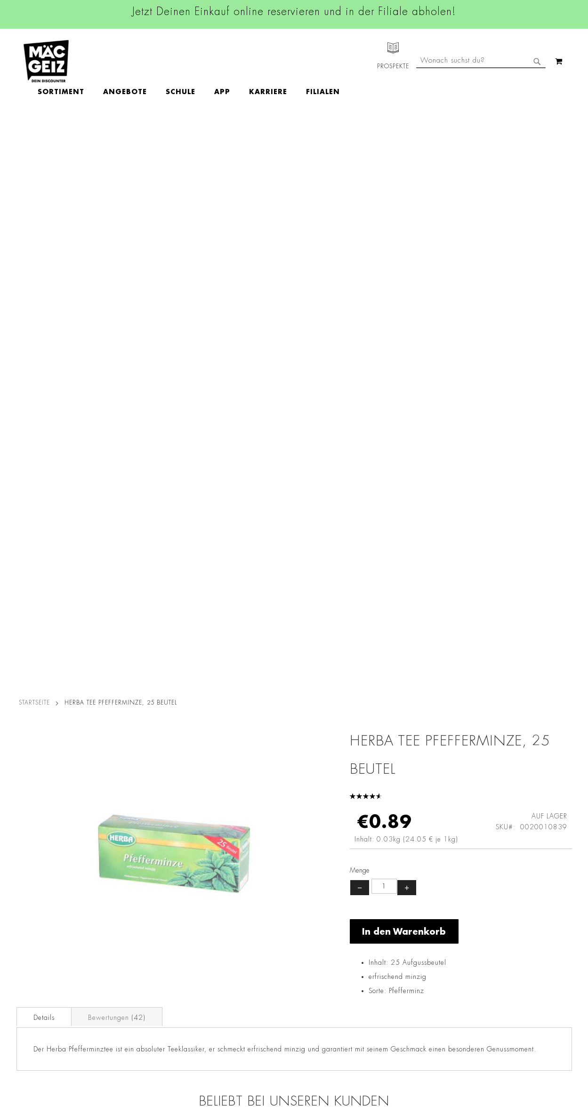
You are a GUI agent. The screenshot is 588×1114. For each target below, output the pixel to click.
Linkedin (250, 922)
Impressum (121, 904)
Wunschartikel (34, 1005)
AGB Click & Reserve (137, 891)
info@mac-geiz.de (398, 949)
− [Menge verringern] (359, 323)
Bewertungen (116, 453)
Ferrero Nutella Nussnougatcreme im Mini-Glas (224, 702)
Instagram (252, 901)
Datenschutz (123, 878)
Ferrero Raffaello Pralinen (86, 690)
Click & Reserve (36, 952)
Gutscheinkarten (37, 1018)
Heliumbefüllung (38, 991)
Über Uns (26, 904)
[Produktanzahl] (384, 321)
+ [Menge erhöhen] (406, 323)
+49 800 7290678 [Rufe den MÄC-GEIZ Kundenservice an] (392, 908)
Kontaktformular (396, 965)
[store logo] (46, 61)
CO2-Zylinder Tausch (45, 978)
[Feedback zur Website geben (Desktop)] (412, 1059)
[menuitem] (116, 61)
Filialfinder (28, 878)
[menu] (243, 61)
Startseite (34, 138)
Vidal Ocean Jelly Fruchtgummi (502, 696)
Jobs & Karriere (35, 891)
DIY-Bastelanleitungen (45, 1031)
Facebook (251, 880)
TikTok (247, 943)
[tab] (44, 452)
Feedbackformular (400, 981)
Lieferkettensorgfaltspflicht (145, 1005)
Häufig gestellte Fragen (409, 997)
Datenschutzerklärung (517, 975)
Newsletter (29, 965)
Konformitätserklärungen (142, 1057)
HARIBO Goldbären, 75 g (363, 690)
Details (44, 453)
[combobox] (481, 100)
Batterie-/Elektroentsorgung (147, 1018)
